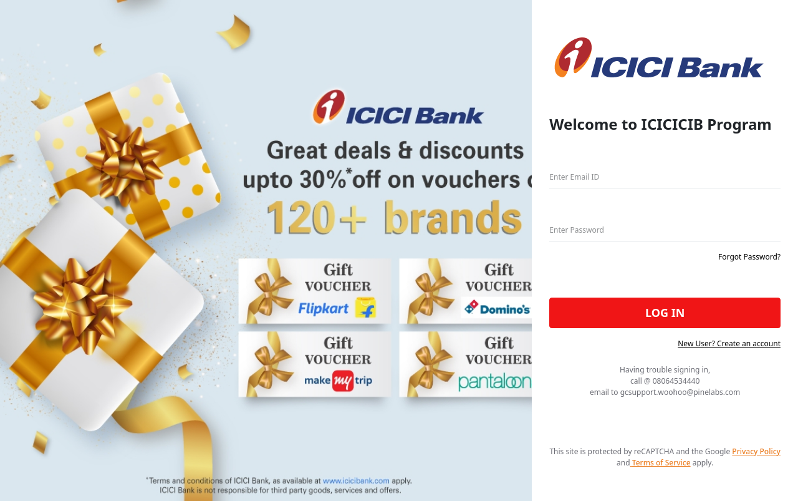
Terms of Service (660, 462)
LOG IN (665, 312)
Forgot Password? (749, 256)
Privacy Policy (756, 451)
